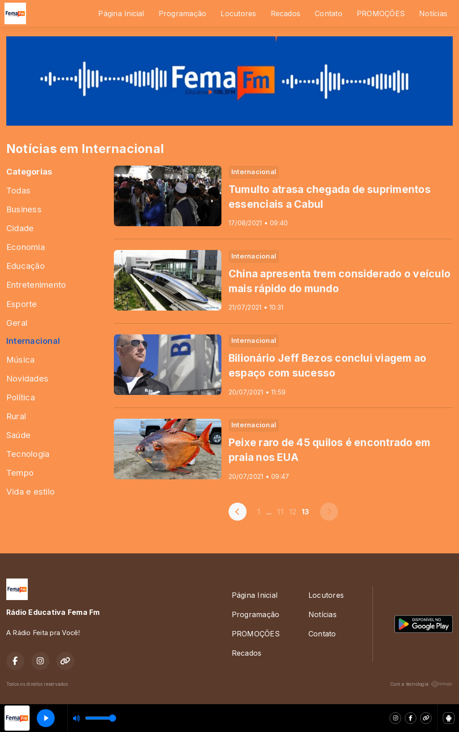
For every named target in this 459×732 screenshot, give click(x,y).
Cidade (20, 228)
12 (292, 511)
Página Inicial (121, 13)
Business (24, 209)
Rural (16, 416)
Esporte (21, 304)
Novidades (27, 378)
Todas (18, 190)
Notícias (433, 13)
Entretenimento (36, 284)
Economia (25, 247)
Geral (16, 323)
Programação (183, 13)
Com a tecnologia (421, 684)
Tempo (20, 473)
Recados (286, 13)
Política (20, 397)
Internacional (33, 341)
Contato (328, 13)
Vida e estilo (30, 491)
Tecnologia (27, 454)
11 (280, 511)
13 (305, 511)
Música (20, 359)
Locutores (238, 13)
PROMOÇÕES (381, 13)
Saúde (18, 435)
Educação (25, 266)
